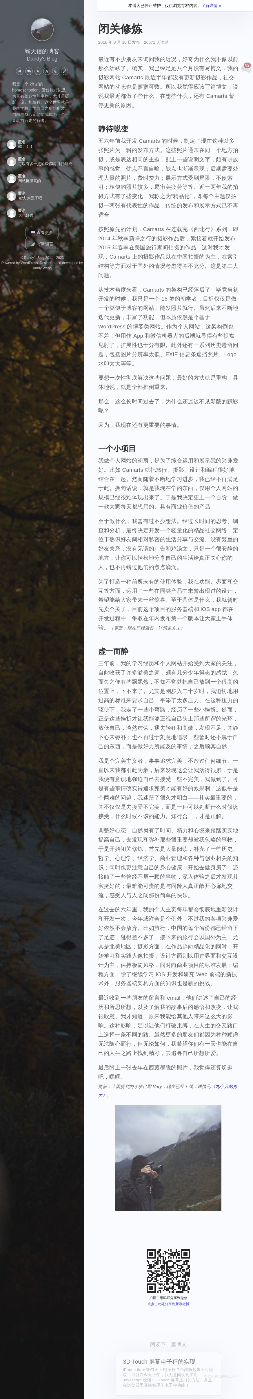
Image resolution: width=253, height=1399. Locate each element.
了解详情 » (211, 5)
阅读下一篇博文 (168, 1344)
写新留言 (42, 244)
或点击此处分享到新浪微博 (168, 1304)
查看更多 (42, 233)
